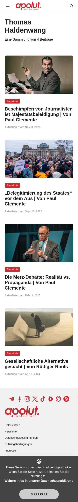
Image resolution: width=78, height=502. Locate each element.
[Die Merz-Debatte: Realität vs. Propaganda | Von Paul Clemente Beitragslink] (39, 282)
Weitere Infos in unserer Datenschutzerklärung (38, 480)
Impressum (11, 450)
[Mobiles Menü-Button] (8, 6)
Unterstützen (12, 425)
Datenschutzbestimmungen (21, 437)
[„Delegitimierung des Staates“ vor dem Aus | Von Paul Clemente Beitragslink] (39, 198)
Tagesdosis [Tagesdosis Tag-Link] (12, 101)
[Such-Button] (71, 6)
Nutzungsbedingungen (18, 444)
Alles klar (39, 494)
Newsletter (11, 431)
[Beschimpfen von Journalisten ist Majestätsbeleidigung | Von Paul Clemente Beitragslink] (39, 114)
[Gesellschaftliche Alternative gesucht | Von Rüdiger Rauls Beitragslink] (39, 363)
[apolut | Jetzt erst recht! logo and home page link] (22, 411)
